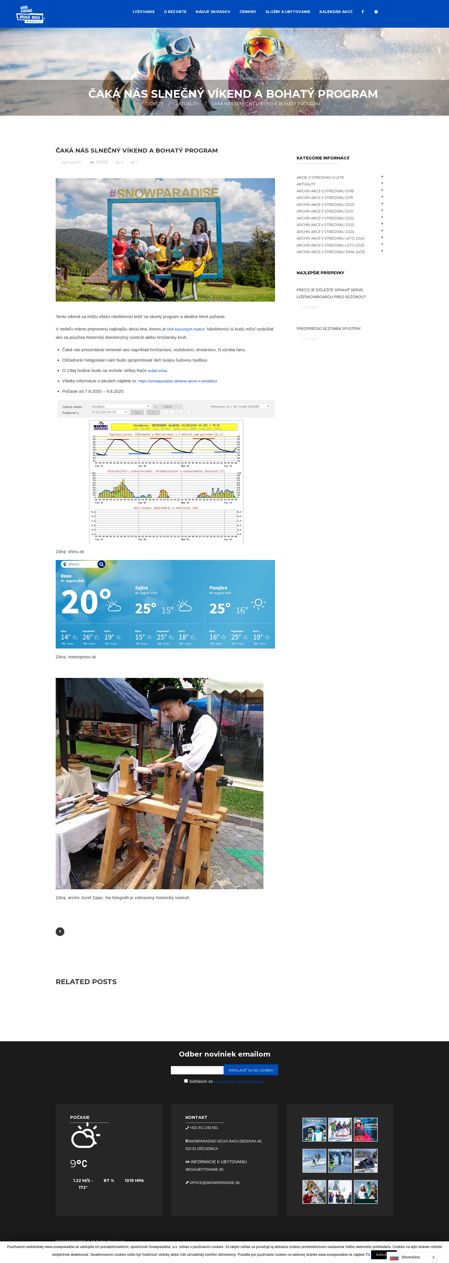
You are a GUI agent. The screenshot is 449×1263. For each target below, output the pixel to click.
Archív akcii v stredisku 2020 (332, 204)
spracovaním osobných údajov (239, 1082)
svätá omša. (159, 370)
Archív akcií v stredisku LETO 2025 (338, 245)
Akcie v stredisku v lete (326, 177)
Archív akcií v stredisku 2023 (332, 224)
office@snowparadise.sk (218, 1184)
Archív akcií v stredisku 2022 (332, 218)
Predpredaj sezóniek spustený (336, 336)
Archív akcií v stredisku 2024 (332, 231)
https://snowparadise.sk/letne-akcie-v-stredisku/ (184, 380)
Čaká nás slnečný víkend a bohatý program (148, 150)
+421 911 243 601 (205, 1129)
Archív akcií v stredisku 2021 (331, 211)
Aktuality (187, 103)
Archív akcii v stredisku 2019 (331, 197)
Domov (154, 103)
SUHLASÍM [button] (384, 1254)
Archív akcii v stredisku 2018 (331, 190)
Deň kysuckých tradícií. (189, 328)
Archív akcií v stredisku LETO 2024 (338, 238)
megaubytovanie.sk (208, 1171)
